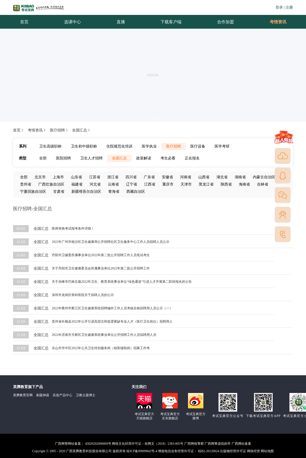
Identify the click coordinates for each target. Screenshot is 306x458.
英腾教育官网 (23, 395)
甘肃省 (58, 191)
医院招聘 (63, 158)
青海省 (113, 191)
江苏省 (94, 177)
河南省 (185, 177)
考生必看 (167, 158)
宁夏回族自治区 (33, 191)
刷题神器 (42, 395)
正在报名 (192, 158)
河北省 (95, 184)
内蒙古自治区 (264, 177)
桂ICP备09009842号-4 (141, 451)
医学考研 (222, 146)
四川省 (131, 177)
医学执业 (149, 146)
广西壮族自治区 (51, 184)
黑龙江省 (206, 184)
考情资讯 (274, 22)
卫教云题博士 (85, 395)
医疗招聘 (59, 130)
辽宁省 (131, 184)
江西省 (149, 184)
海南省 (244, 184)
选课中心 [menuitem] (72, 22)
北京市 (40, 177)
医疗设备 (197, 146)
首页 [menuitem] (24, 22)
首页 (18, 130)
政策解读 (143, 158)
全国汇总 (81, 130)
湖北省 (222, 177)
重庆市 (168, 184)
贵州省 (25, 184)
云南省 (113, 184)
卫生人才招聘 (91, 158)
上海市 (58, 177)
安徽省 (167, 177)
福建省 (77, 184)
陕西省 (226, 184)
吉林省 (262, 184)
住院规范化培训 (119, 146)
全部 (43, 158)
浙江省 (112, 177)
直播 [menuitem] (121, 22)
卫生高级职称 (50, 146)
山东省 (76, 177)
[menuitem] (278, 22)
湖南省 (240, 177)
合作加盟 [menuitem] (225, 22)
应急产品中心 (62, 395)
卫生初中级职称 (84, 146)
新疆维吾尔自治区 (86, 191)
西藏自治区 (135, 191)
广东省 (149, 177)
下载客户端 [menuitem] (170, 22)
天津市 (186, 184)
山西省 (203, 177)
